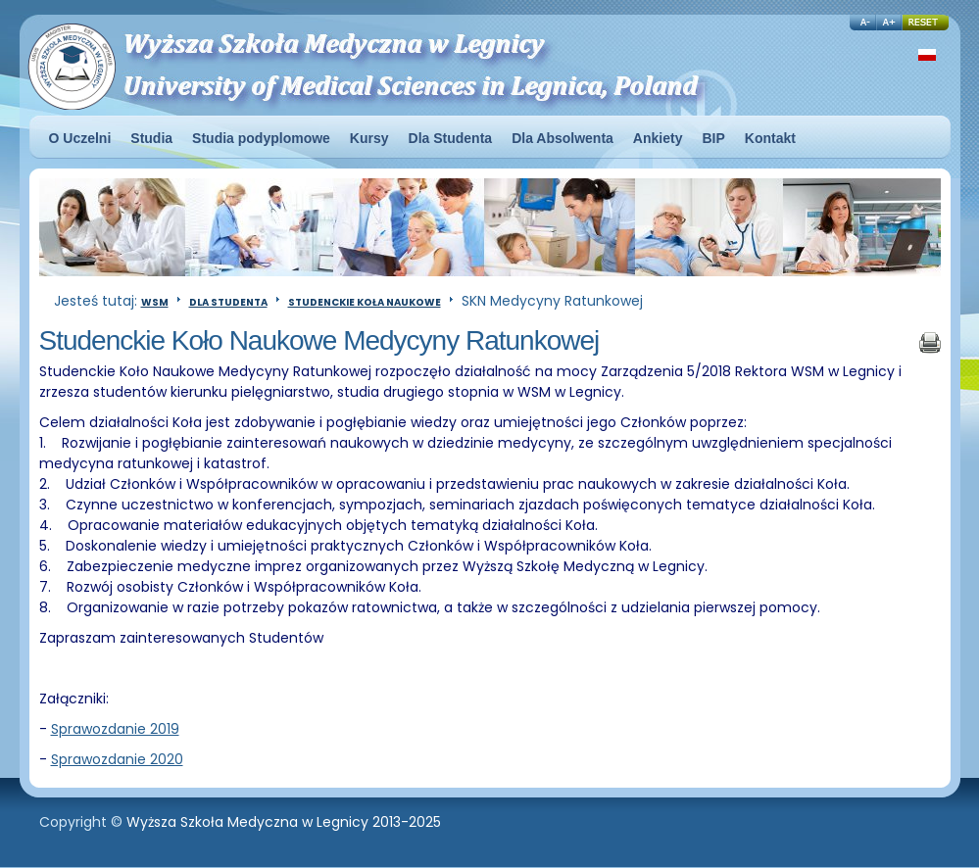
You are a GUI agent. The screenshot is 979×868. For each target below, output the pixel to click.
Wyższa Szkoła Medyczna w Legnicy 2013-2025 (283, 822)
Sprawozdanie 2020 (117, 759)
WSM (155, 302)
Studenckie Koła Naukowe (364, 302)
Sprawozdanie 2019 (115, 729)
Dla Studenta (228, 302)
